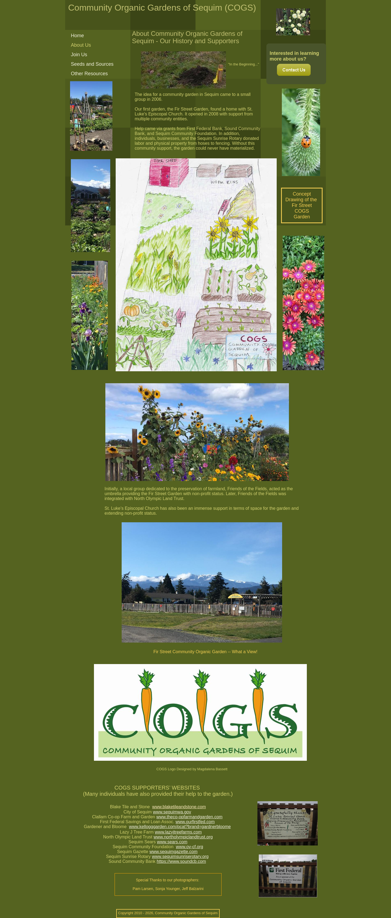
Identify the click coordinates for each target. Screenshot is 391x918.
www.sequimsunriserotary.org (180, 856)
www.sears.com (172, 842)
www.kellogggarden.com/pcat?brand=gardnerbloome (180, 826)
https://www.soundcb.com (181, 861)
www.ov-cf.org (189, 846)
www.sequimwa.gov (172, 812)
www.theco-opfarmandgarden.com (189, 817)
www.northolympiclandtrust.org (183, 837)
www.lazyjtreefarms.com (178, 832)
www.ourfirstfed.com (195, 821)
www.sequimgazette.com (173, 851)
